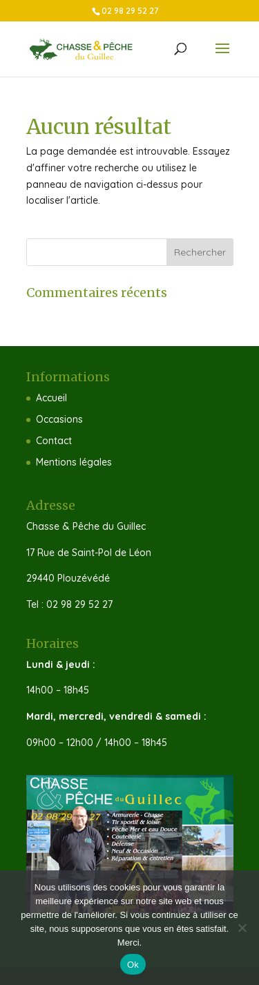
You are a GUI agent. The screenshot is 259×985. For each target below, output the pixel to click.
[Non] (242, 928)
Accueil (51, 398)
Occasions (59, 419)
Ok (133, 964)
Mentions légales (74, 462)
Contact (54, 440)
